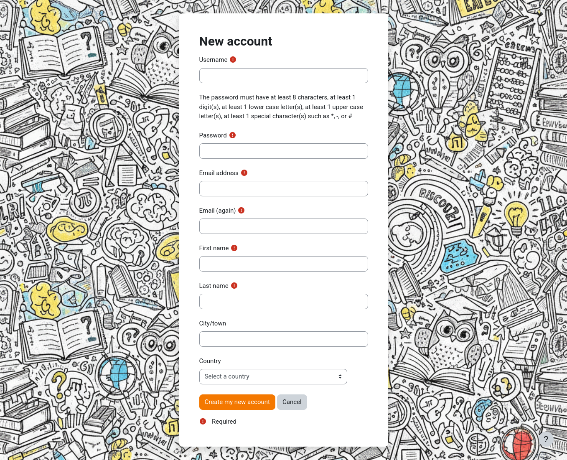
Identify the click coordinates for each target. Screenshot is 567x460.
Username (213, 60)
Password (213, 135)
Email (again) (217, 210)
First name (214, 248)
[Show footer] (546, 439)
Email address (219, 173)
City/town (212, 323)
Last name (214, 286)
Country (210, 361)
